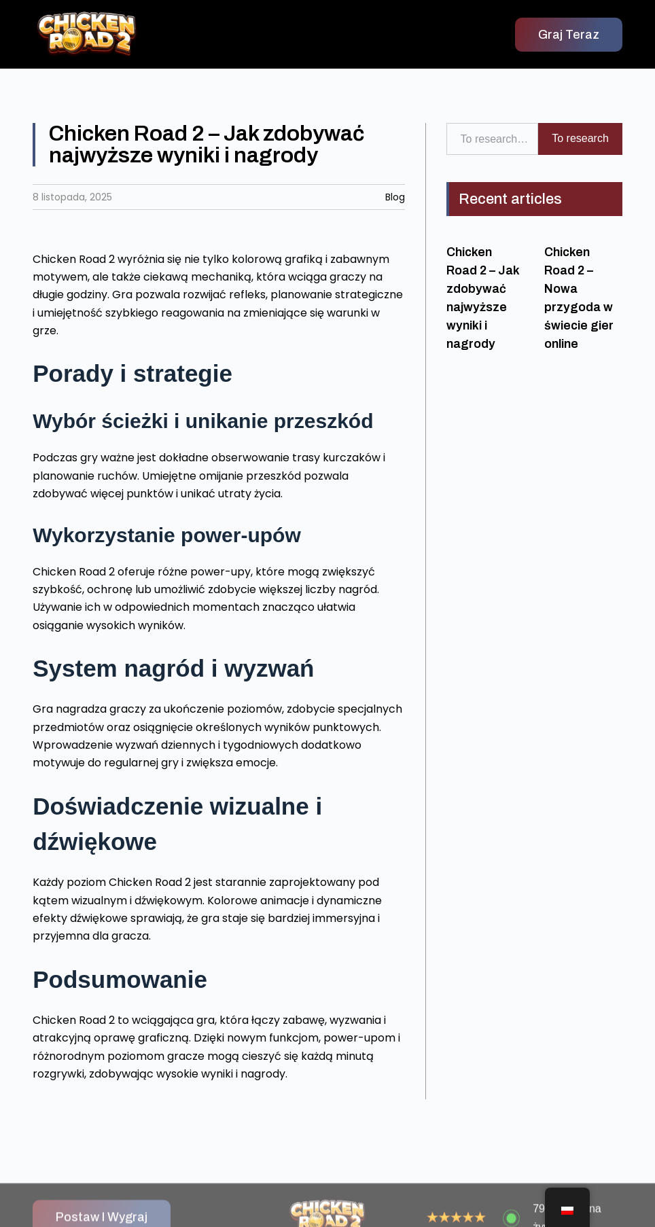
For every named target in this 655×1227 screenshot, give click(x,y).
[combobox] (492, 138)
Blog (395, 197)
